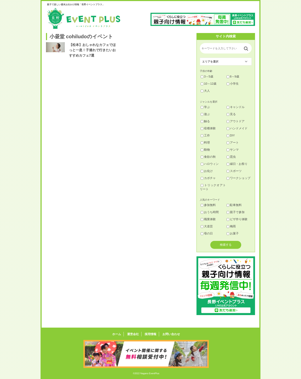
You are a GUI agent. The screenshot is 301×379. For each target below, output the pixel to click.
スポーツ (234, 171)
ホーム (118, 334)
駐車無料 (234, 205)
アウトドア (236, 121)
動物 (205, 149)
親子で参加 (236, 212)
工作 (205, 135)
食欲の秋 (208, 156)
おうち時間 (210, 212)
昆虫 (231, 156)
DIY (231, 135)
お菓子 (233, 233)
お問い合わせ (170, 334)
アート (233, 142)
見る (231, 114)
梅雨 (231, 226)
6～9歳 (233, 76)
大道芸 (207, 226)
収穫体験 (208, 128)
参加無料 (208, 205)
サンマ (233, 149)
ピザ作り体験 (237, 219)
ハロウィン (210, 163)
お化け (207, 171)
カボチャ (208, 178)
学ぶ (205, 107)
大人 (205, 90)
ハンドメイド (237, 128)
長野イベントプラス (83, 18)
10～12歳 (208, 83)
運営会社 (133, 334)
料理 (205, 142)
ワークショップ (238, 178)
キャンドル (236, 107)
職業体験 (208, 219)
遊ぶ (205, 114)
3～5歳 (207, 76)
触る (205, 121)
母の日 (207, 233)
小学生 (233, 83)
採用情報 (150, 334)
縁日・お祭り (237, 163)
